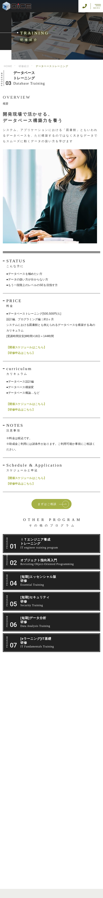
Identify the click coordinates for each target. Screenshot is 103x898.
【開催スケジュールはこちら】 (26, 347)
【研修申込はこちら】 (20, 352)
